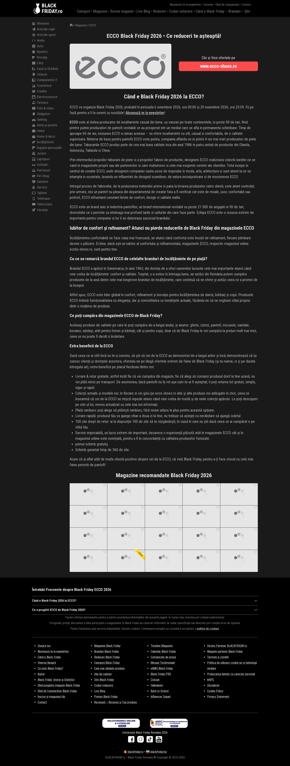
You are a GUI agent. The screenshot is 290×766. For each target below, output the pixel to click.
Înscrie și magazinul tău (51, 696)
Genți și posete (44, 125)
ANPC (210, 679)
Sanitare (40, 181)
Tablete (39, 193)
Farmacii (40, 102)
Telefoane (41, 198)
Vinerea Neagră (47, 663)
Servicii (39, 187)
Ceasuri (39, 74)
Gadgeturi (41, 114)
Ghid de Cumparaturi (227, 4)
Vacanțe (40, 210)
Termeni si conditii (218, 657)
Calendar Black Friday (163, 651)
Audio (38, 40)
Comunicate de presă (163, 657)
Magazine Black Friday (107, 646)
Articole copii (43, 29)
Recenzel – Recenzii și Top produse (115, 702)
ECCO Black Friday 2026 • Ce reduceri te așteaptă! (164, 36)
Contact (246, 4)
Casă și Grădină (45, 69)
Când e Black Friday (210, 11)
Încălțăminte (43, 142)
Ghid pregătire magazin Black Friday (59, 685)
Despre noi (44, 646)
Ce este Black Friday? (50, 668)
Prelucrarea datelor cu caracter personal (231, 674)
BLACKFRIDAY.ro (52, 8)
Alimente (40, 23)
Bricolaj (39, 57)
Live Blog (143, 11)
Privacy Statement (218, 696)
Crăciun (155, 679)
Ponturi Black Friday (106, 696)
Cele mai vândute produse (109, 668)
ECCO (92, 25)
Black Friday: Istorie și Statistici (56, 679)
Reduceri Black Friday (107, 657)
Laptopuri (41, 159)
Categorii (83, 11)
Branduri (234, 11)
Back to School (160, 691)
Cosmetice (42, 85)
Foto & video (43, 108)
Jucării (39, 153)
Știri (247, 11)
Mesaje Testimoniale (163, 663)
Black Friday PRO (161, 674)
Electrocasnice (44, 97)
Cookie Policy (215, 691)
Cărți (37, 63)
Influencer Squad (160, 696)
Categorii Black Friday (107, 663)
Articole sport (44, 35)
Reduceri (159, 11)
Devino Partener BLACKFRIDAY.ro (227, 646)
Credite (39, 91)
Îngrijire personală (47, 148)
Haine (38, 131)
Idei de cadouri (103, 674)
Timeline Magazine (162, 646)
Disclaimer (213, 685)
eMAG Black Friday (162, 668)
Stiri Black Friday (104, 679)
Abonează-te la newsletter (185, 4)
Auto (37, 46)
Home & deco (43, 136)
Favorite (208, 4)
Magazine (100, 11)
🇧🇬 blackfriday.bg (156, 752)
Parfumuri (41, 170)
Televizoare (42, 204)
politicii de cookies (208, 628)
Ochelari (40, 165)
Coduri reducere (181, 11)
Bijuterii (39, 52)
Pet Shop (40, 176)
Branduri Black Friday (106, 651)
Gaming (39, 119)
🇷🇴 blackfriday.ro (133, 752)
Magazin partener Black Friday (225, 651)
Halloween (157, 685)
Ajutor (41, 674)
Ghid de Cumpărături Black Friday (57, 691)
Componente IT (44, 80)
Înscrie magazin (121, 11)
